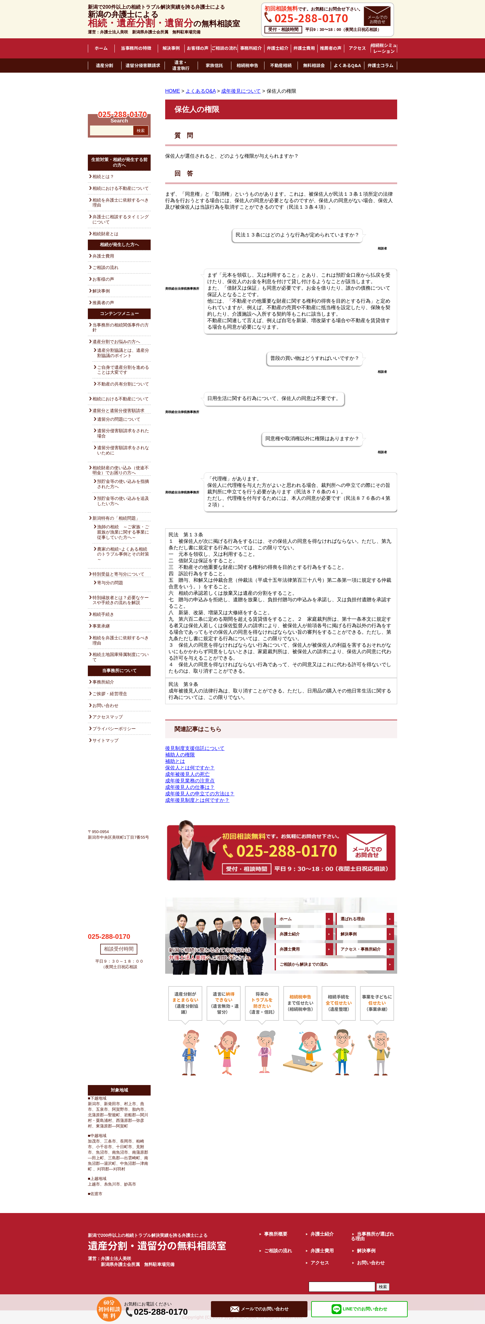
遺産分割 (104, 65)
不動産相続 (281, 65)
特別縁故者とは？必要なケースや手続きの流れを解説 (120, 600)
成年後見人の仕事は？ (190, 787)
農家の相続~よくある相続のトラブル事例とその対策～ (123, 554)
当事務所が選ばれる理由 (372, 1236)
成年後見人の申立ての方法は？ (199, 793)
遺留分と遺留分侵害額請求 (118, 410)
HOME (172, 91)
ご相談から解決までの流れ (304, 964)
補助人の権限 (180, 754)
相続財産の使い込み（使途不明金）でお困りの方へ (120, 470)
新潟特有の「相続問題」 (116, 518)
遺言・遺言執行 (181, 65)
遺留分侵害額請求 (143, 65)
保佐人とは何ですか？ (190, 767)
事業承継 (101, 626)
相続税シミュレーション (384, 48)
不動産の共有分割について (123, 383)
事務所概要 (275, 1234)
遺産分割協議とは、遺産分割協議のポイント (123, 353)
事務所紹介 (251, 48)
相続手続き (103, 614)
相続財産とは (105, 233)
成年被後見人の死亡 (187, 774)
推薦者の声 (330, 48)
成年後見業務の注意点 (190, 780)
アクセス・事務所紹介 (361, 949)
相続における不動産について (120, 188)
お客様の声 (197, 48)
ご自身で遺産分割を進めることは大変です (123, 370)
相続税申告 (247, 65)
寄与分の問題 (110, 582)
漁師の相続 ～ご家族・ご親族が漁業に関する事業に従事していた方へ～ (123, 532)
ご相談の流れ (224, 48)
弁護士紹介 (277, 48)
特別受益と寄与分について (118, 574)
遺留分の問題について (118, 419)
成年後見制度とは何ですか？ (197, 800)
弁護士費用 (304, 48)
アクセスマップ (107, 716)
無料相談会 (314, 65)
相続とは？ (103, 176)
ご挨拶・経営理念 (109, 693)
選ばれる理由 (353, 919)
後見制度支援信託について (195, 748)
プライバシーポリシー (114, 728)
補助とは (175, 761)
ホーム (101, 48)
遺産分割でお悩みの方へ (116, 341)
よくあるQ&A (347, 65)
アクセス (357, 48)
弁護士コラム (380, 65)
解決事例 (171, 48)
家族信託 (214, 65)
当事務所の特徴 (136, 48)
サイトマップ (105, 740)
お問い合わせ (105, 705)
